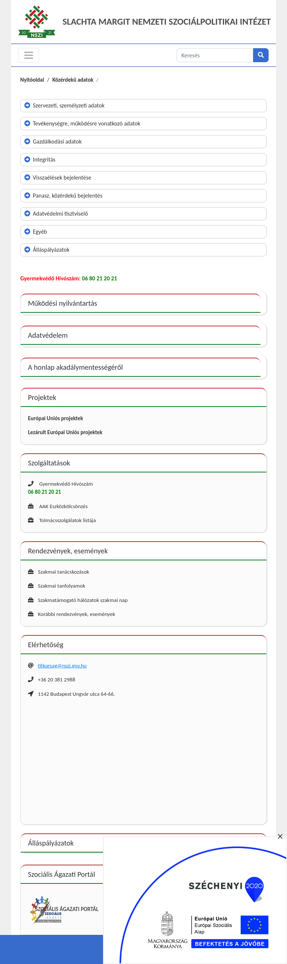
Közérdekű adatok (72, 80)
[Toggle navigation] (28, 55)
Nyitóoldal (32, 80)
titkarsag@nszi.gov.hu (62, 665)
